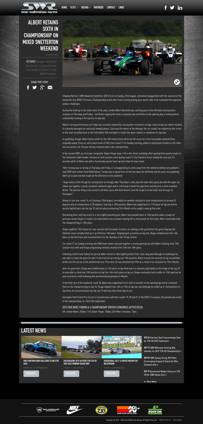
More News (150, 381)
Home (64, 7)
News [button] (74, 7)
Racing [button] (85, 7)
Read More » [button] (31, 373)
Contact (111, 7)
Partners (98, 7)
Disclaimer (177, 420)
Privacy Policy (165, 420)
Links (121, 7)
